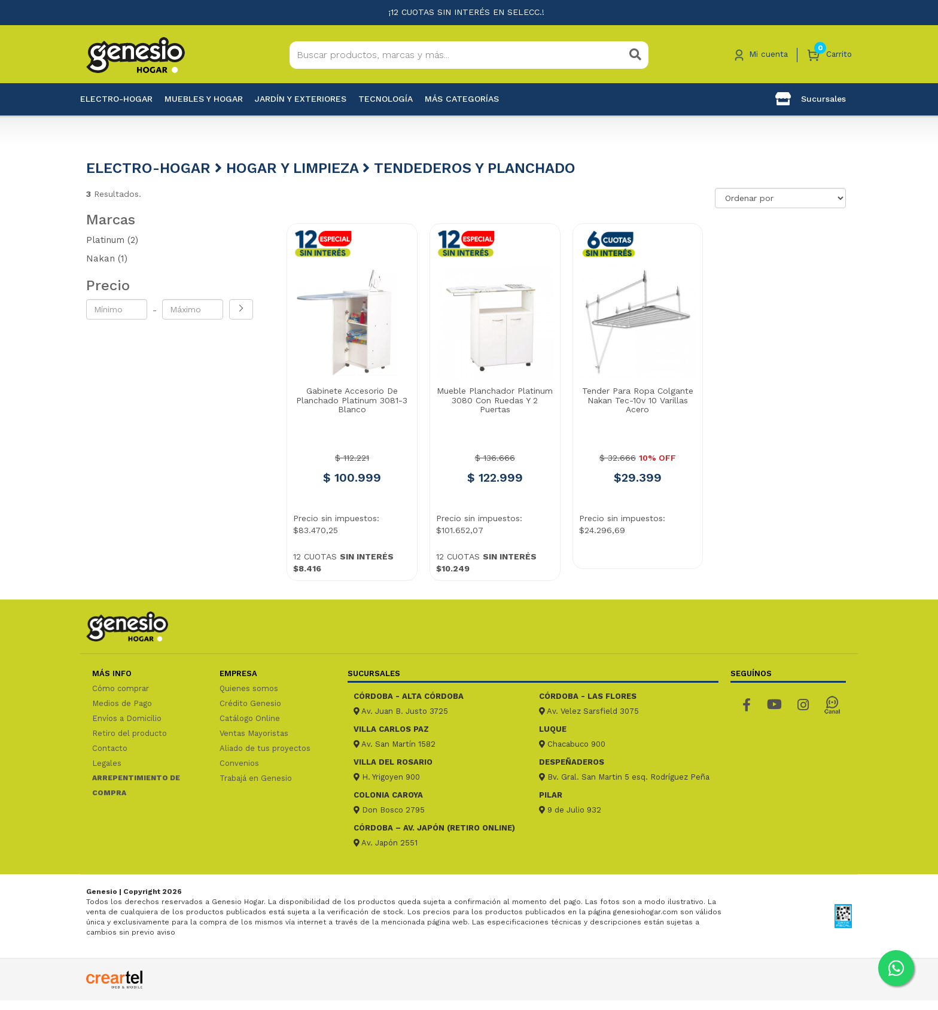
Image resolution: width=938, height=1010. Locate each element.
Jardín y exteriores (300, 99)
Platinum (112, 240)
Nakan (106, 258)
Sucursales (810, 99)
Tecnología (385, 99)
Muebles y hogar (204, 99)
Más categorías (462, 99)
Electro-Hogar (116, 99)
